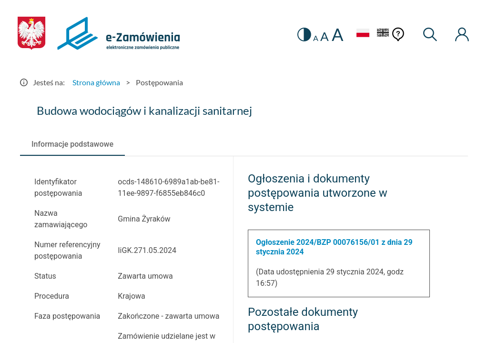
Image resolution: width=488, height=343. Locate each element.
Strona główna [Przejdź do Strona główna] (96, 82)
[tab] (72, 144)
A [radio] (315, 38)
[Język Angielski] (383, 34)
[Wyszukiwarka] (430, 34)
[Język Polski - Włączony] (362, 34)
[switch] (304, 34)
